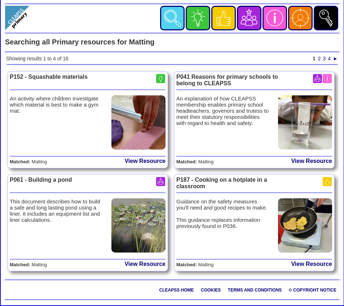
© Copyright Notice (312, 290)
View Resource (145, 161)
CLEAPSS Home (176, 290)
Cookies (211, 290)
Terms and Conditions (255, 290)
